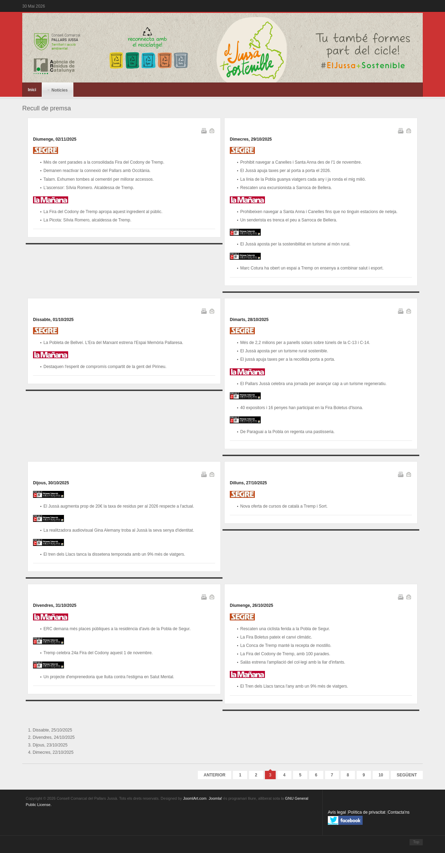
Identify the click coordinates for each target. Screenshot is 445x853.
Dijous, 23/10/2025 (50, 745)
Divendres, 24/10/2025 (54, 737)
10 (381, 775)
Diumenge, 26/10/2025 (251, 605)
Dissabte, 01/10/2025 (53, 319)
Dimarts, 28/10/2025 (249, 319)
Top (416, 842)
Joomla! (215, 798)
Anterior (215, 775)
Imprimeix (203, 130)
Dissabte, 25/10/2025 (52, 730)
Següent (407, 775)
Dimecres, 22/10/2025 (53, 752)
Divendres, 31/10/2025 (54, 605)
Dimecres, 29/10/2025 (251, 139)
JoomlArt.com (194, 798)
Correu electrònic (211, 130)
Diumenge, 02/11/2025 (54, 139)
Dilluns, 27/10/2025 (248, 482)
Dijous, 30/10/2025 (51, 482)
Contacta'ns (399, 812)
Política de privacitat (367, 812)
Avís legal (337, 812)
